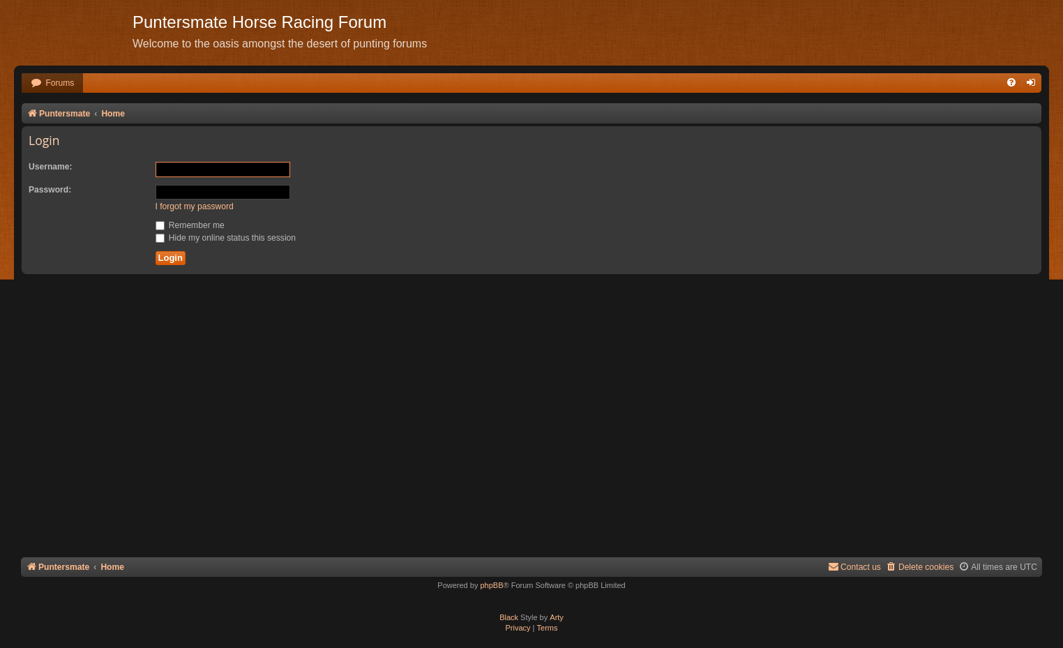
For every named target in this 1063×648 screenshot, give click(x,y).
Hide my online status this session (226, 238)
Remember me (190, 225)
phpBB (491, 585)
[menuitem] (52, 83)
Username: (51, 167)
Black (508, 617)
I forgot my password (195, 206)
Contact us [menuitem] (854, 567)
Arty (557, 617)
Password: (50, 190)
